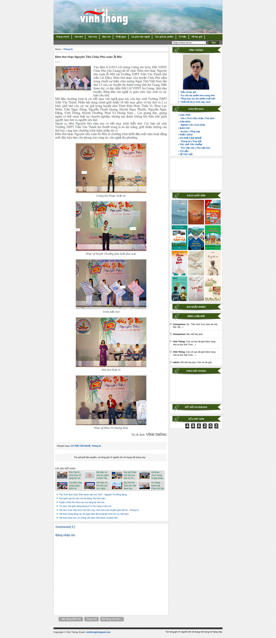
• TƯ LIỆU (183, 151)
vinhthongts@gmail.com (98, 632)
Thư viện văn (188, 148)
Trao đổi (197, 141)
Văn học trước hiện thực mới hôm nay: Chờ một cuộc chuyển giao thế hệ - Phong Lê (99, 510)
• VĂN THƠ (184, 115)
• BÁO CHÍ (184, 128)
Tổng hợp (195, 131)
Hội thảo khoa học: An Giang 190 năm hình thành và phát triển (88, 518)
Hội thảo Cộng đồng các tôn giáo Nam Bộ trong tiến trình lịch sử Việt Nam (94, 514)
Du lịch (184, 131)
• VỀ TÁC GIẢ (185, 154)
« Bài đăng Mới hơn (70, 619)
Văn (183, 118)
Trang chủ (91, 619)
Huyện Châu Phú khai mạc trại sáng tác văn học (82, 502)
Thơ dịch (209, 118)
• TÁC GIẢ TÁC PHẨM (190, 144)
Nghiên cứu (187, 125)
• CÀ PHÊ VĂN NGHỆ (189, 138)
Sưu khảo (200, 125)
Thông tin (186, 141)
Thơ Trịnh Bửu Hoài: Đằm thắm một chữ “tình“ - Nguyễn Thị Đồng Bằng (93, 494)
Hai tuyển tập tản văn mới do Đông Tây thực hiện (82, 498)
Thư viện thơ (203, 148)
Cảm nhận (198, 118)
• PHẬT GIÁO (185, 134)
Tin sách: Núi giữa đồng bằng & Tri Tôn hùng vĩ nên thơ (85, 506)
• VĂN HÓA (184, 121)
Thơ (189, 118)
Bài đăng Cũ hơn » (112, 619)
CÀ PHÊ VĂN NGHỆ (80, 446)
